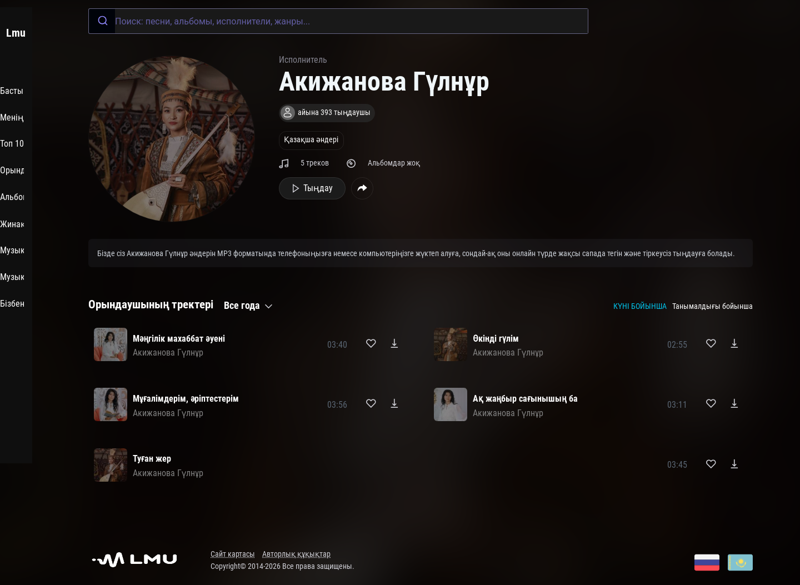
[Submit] (102, 21)
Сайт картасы (233, 554)
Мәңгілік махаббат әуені (179, 338)
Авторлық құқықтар (296, 554)
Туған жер (152, 458)
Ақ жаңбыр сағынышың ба (525, 398)
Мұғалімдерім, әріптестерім (186, 398)
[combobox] (338, 21)
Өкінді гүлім (496, 338)
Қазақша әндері (311, 139)
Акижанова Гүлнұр (168, 352)
